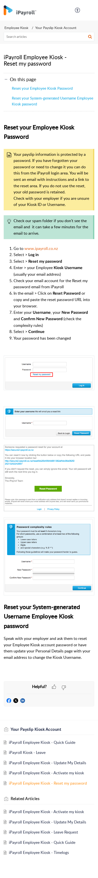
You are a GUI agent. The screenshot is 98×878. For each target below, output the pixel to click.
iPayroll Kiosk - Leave (27, 752)
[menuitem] (77, 10)
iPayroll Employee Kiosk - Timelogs (39, 852)
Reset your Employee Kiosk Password (42, 88)
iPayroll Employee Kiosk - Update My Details (47, 762)
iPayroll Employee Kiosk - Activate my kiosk (46, 773)
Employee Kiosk (16, 27)
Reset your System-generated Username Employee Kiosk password (52, 101)
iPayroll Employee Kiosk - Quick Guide (42, 742)
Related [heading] (25, 798)
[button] (77, 10)
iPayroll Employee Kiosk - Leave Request (43, 832)
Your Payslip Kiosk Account (55, 27)
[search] (49, 36)
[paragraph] (49, 402)
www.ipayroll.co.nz (41, 248)
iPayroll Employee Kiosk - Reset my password (48, 783)
